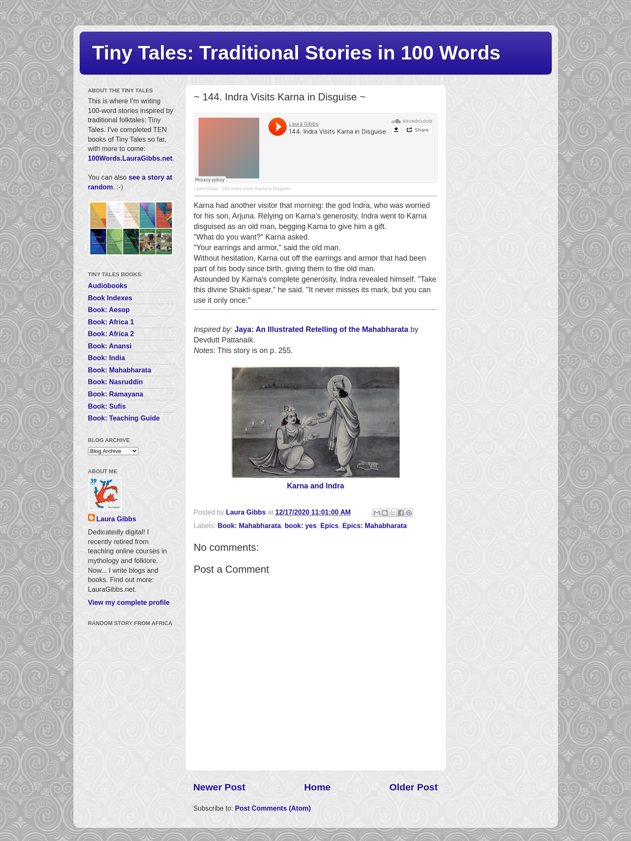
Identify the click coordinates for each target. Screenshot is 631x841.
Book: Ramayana (115, 394)
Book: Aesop (109, 309)
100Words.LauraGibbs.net (130, 158)
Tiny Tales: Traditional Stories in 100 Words (296, 52)
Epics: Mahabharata (374, 525)
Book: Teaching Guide (124, 418)
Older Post (413, 787)
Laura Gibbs (206, 188)
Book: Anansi (110, 346)
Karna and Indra (315, 486)
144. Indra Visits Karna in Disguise (256, 188)
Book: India (106, 357)
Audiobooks (108, 285)
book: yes (301, 525)
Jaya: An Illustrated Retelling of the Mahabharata (321, 329)
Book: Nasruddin (115, 381)
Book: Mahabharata (249, 525)
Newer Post (219, 787)
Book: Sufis (107, 406)
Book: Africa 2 (111, 333)
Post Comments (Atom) (273, 808)
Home (317, 787)
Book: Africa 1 (111, 322)
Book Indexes (110, 298)
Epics (329, 525)
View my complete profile (129, 602)
